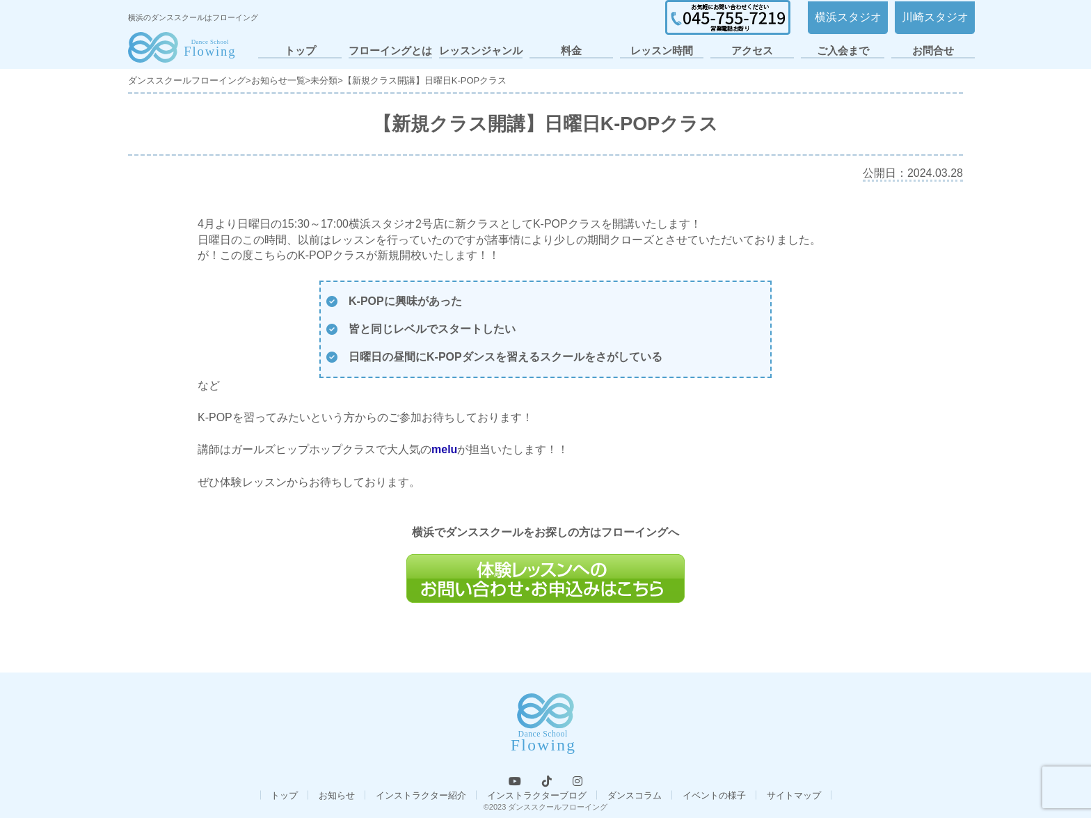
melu (444, 449)
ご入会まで (843, 50)
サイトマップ (794, 795)
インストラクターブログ (537, 795)
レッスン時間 (661, 50)
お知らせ (337, 795)
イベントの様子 (714, 795)
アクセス (752, 50)
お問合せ (933, 50)
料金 (571, 50)
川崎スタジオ (935, 17)
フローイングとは (390, 50)
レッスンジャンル (481, 50)
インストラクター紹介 (421, 795)
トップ (300, 50)
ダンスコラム (634, 795)
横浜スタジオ (848, 17)
